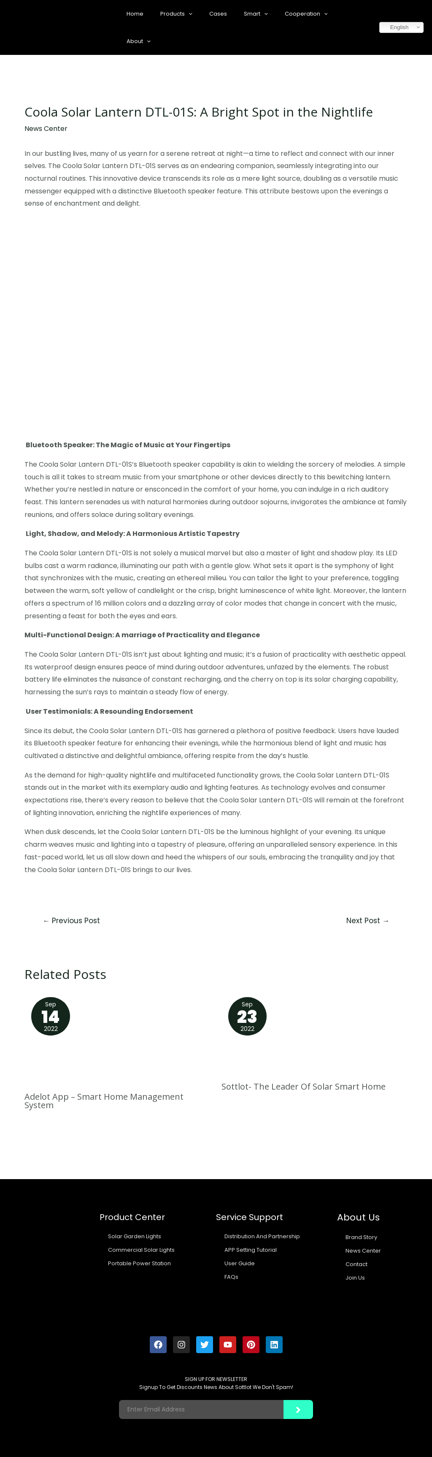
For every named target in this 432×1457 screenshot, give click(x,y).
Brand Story (361, 1237)
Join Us (355, 1278)
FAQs (231, 1277)
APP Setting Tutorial (250, 1250)
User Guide (239, 1263)
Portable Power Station (139, 1263)
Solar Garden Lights (134, 1236)
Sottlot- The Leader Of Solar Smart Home (303, 1086)
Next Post (367, 921)
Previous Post (71, 921)
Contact (356, 1264)
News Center (46, 128)
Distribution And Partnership (262, 1236)
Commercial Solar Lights (141, 1250)
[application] (188, 13)
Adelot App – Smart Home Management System (104, 1101)
